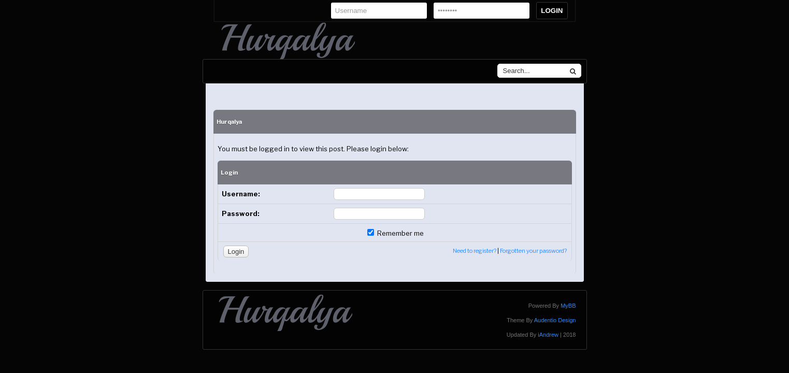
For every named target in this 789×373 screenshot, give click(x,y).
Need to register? (474, 250)
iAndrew (548, 335)
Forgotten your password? (533, 250)
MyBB (568, 306)
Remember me (395, 233)
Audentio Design (555, 320)
